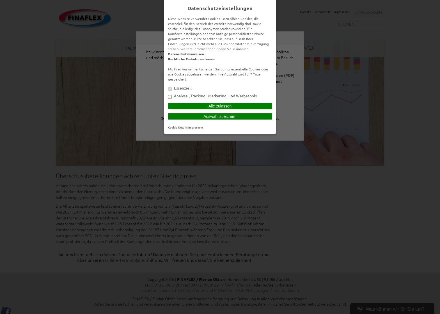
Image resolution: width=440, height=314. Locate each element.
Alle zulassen (220, 106)
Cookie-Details (178, 127)
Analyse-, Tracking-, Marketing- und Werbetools (212, 96)
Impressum (195, 127)
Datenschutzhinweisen (186, 54)
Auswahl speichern (220, 116)
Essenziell (180, 88)
